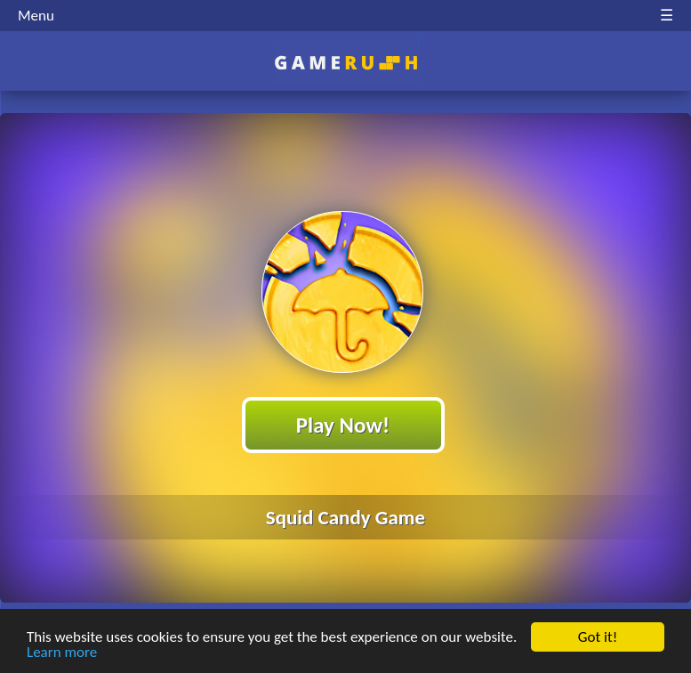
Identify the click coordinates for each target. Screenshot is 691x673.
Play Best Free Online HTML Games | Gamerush (345, 63)
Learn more (62, 653)
